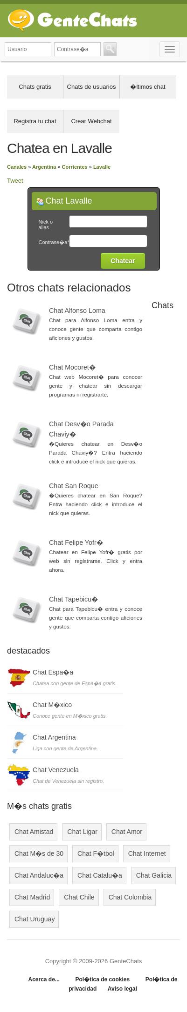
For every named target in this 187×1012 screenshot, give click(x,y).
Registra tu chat (35, 121)
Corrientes (75, 167)
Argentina (44, 167)
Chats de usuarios (91, 86)
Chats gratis (35, 86)
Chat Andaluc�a (38, 875)
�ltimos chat (147, 86)
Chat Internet (147, 853)
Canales (17, 167)
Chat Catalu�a (99, 875)
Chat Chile (79, 897)
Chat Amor (126, 831)
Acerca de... (43, 979)
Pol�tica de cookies (102, 979)
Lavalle (102, 167)
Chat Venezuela (56, 770)
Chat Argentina (54, 737)
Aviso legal (122, 989)
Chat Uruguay (34, 919)
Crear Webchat (91, 121)
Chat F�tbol (95, 853)
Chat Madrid (32, 897)
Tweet (15, 180)
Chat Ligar (82, 831)
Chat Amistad (33, 831)
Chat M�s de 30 (38, 853)
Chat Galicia (154, 875)
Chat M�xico (52, 704)
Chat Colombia (130, 897)
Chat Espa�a (53, 672)
